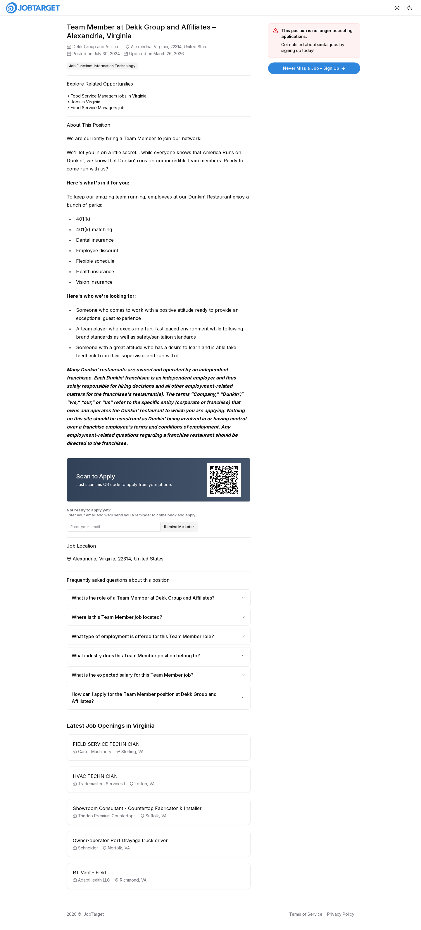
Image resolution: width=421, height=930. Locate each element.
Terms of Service (305, 914)
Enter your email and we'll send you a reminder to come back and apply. (131, 512)
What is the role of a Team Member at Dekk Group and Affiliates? (159, 598)
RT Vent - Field (89, 872)
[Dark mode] (410, 7)
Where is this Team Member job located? (159, 617)
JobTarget (94, 914)
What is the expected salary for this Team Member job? (159, 675)
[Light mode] (397, 7)
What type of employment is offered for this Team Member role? (159, 636)
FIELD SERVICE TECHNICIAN (106, 744)
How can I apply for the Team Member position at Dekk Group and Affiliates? (159, 697)
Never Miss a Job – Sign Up (314, 68)
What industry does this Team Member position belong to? (159, 656)
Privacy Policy (340, 914)
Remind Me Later (179, 526)
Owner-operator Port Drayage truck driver (120, 840)
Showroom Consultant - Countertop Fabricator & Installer (137, 808)
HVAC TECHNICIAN (95, 776)
